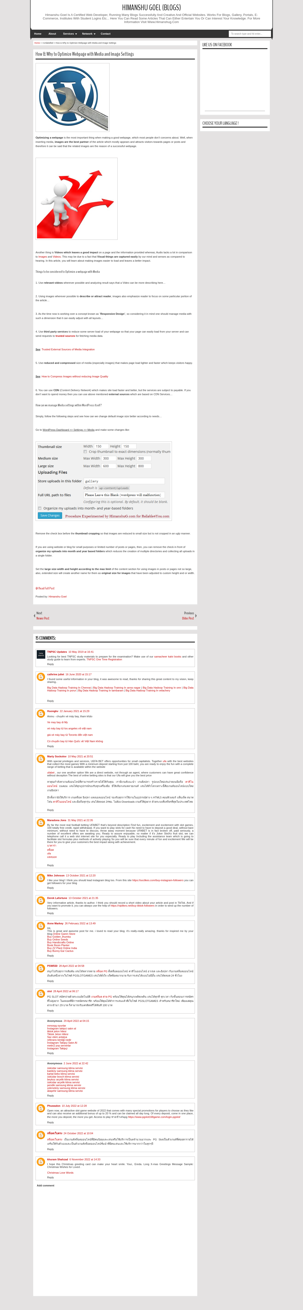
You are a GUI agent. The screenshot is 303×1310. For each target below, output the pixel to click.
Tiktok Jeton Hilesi (57, 1034)
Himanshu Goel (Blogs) (151, 7)
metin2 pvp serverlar (59, 1045)
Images (42, 256)
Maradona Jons (56, 820)
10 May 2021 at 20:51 (80, 756)
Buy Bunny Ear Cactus (60, 950)
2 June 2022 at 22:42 (76, 1063)
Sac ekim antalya (57, 1037)
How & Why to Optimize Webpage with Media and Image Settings (85, 54)
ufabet (51, 772)
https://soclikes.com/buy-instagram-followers (158, 880)
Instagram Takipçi (57, 1048)
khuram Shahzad (57, 1159)
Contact (105, 33)
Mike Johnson (55, 875)
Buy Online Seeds (57, 939)
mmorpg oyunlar (56, 1025)
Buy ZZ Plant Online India (62, 948)
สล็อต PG (101, 971)
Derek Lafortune (57, 898)
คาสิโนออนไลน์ (62, 801)
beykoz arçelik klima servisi (63, 1079)
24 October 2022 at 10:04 (78, 1133)
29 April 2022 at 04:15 (76, 1020)
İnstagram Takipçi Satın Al (62, 1042)
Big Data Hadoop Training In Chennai (69, 687)
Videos (57, 256)
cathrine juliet (55, 674)
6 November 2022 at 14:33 (84, 1159)
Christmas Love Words (60, 1172)
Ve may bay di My (57, 722)
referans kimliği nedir (59, 1039)
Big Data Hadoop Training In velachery (147, 690)
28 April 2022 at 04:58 (71, 965)
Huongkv (52, 711)
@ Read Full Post (45, 588)
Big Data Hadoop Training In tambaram (101, 690)
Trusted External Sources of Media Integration (68, 349)
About (52, 33)
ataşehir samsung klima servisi (65, 1090)
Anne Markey (55, 923)
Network (87, 33)
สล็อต (50, 849)
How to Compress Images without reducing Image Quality (75, 376)
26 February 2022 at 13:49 (80, 923)
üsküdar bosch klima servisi (63, 1076)
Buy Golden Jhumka (59, 936)
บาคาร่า (51, 845)
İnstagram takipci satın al (61, 1028)
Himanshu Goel (58, 596)
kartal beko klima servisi (61, 1073)
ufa (164, 761)
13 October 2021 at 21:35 (83, 898)
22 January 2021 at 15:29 (74, 711)
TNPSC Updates (57, 651)
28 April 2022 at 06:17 (66, 991)
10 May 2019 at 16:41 (81, 651)
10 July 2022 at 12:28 (74, 1105)
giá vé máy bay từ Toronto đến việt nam (70, 734)
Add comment (45, 1185)
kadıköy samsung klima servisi (65, 1070)
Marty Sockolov (56, 756)
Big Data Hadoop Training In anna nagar (116, 687)
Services (68, 33)
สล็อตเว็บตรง (54, 1133)
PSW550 (52, 965)
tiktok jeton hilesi (56, 1031)
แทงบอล (52, 857)
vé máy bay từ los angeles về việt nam (69, 728)
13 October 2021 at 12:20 (81, 875)
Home (37, 33)
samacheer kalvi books (167, 656)
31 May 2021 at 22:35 (80, 820)
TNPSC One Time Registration (104, 659)
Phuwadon (53, 1105)
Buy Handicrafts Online (60, 942)
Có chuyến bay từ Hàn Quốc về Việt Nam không (75, 741)
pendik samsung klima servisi (64, 1085)
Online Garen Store (64, 933)
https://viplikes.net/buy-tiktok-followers (133, 905)
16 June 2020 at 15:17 (79, 674)
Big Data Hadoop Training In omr (162, 687)
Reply (50, 664)
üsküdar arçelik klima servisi (63, 1082)
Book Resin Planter (58, 945)
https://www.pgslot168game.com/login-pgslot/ (154, 1117)
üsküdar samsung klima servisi (65, 1068)
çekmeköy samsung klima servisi (66, 1088)
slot (49, 991)
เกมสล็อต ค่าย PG (101, 996)
